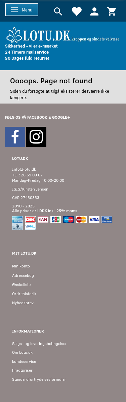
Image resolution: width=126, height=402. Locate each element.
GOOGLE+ (61, 117)
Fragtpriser (22, 370)
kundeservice (24, 361)
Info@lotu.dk (24, 169)
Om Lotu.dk (22, 352)
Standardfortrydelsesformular (39, 379)
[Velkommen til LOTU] (63, 34)
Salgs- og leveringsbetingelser (39, 343)
